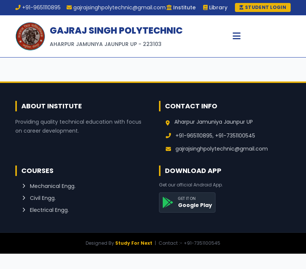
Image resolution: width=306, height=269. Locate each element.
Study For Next (133, 243)
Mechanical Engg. (49, 186)
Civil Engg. (39, 198)
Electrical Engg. (45, 210)
